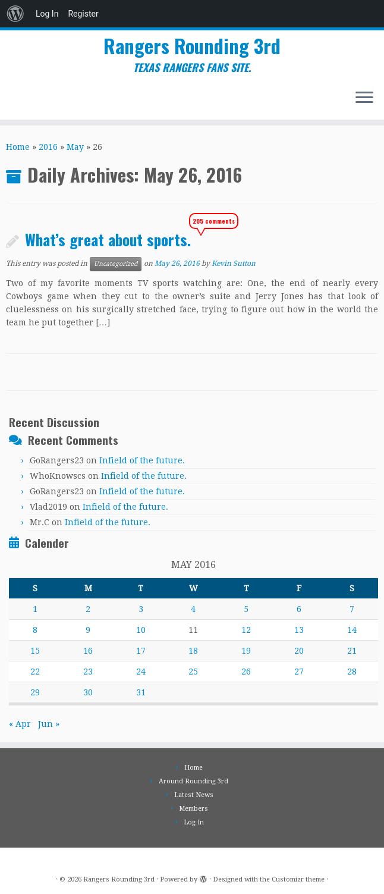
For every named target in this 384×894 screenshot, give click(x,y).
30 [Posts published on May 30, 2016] (88, 692)
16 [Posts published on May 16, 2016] (88, 650)
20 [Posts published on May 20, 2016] (299, 650)
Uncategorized (115, 264)
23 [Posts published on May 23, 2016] (88, 671)
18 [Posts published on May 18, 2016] (193, 650)
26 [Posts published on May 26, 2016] (246, 671)
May (75, 147)
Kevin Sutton (234, 263)
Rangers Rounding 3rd (192, 46)
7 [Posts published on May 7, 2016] (352, 609)
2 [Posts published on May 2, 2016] (88, 609)
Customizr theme (298, 879)
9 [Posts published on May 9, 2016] (88, 630)
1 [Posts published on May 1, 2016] (35, 609)
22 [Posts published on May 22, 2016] (35, 671)
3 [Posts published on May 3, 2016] (141, 609)
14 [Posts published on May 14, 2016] (352, 630)
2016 (48, 147)
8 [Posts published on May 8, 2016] (35, 630)
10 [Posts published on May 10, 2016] (141, 630)
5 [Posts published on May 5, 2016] (246, 609)
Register (83, 13)
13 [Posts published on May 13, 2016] (299, 630)
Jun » (48, 724)
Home (18, 147)
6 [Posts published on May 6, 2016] (299, 609)
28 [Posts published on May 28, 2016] (352, 671)
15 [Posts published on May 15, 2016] (35, 650)
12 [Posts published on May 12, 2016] (246, 630)
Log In (47, 13)
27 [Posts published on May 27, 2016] (299, 671)
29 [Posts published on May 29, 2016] (35, 692)
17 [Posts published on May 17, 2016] (141, 650)
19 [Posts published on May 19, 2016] (246, 650)
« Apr (20, 724)
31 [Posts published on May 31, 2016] (141, 692)
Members (193, 809)
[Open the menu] (364, 98)
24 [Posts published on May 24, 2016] (141, 671)
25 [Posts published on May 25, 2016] (193, 671)
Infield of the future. (142, 460)
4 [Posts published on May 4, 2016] (193, 609)
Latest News (193, 795)
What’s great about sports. (108, 239)
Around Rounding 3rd (193, 781)
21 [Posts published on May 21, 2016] (352, 650)
